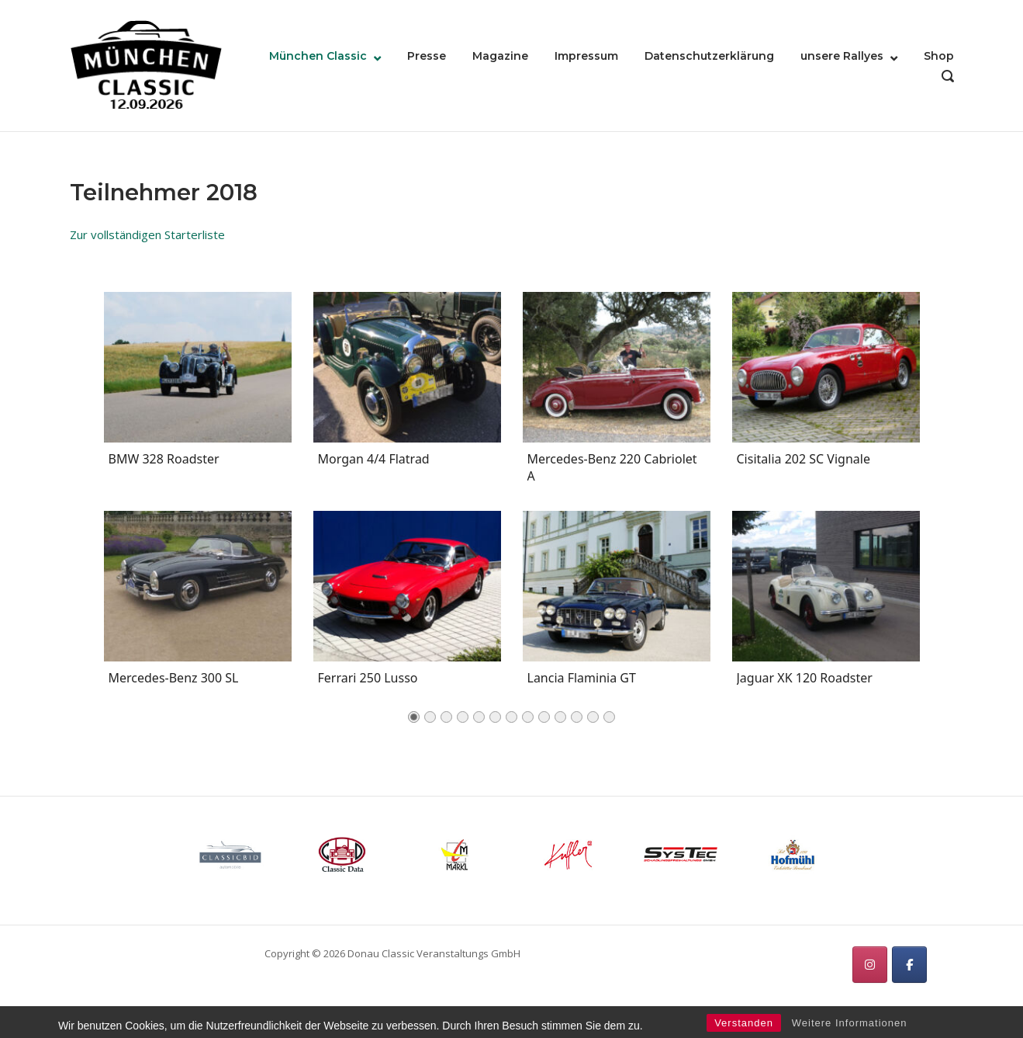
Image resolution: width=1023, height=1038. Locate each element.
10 (560, 721)
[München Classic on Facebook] (909, 964)
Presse (426, 56)
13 (609, 721)
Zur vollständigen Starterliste (147, 234)
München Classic (318, 56)
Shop (939, 56)
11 (576, 721)
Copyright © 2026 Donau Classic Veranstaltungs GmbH (392, 953)
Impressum (586, 56)
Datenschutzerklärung (709, 56)
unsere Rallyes (841, 56)
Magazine (500, 56)
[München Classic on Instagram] (869, 964)
